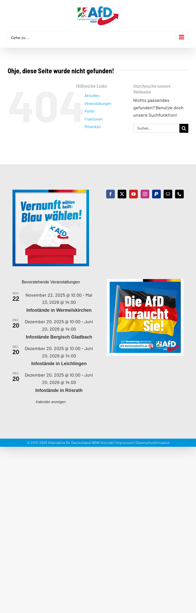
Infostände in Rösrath (58, 390)
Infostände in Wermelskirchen (59, 310)
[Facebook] (110, 194)
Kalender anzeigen (51, 402)
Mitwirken (92, 126)
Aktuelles (92, 95)
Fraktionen (93, 119)
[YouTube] (133, 194)
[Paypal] (156, 194)
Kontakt (107, 442)
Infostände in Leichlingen (59, 363)
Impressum (125, 442)
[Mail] (168, 194)
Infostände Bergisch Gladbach (59, 337)
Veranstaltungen (97, 103)
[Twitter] (122, 194)
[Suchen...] (156, 128)
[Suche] (183, 128)
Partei (89, 111)
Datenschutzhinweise (152, 442)
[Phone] (179, 194)
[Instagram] (145, 194)
